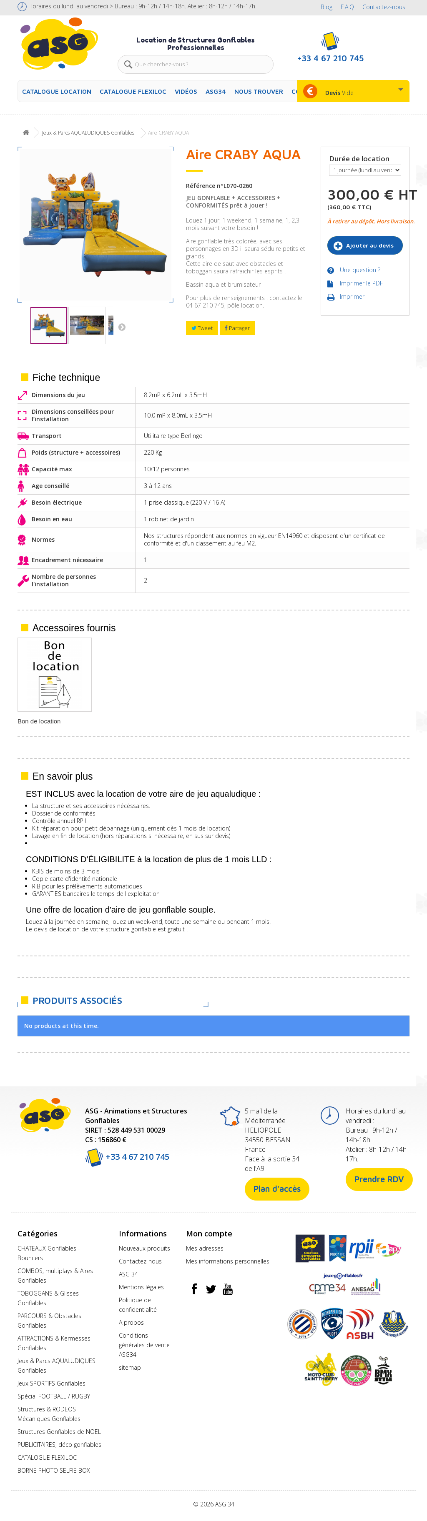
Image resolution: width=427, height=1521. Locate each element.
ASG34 (216, 91)
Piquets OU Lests (124, 721)
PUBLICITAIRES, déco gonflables (59, 1444)
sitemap (130, 1367)
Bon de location (286, 721)
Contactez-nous (383, 7)
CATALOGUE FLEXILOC (133, 91)
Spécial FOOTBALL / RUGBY (54, 1396)
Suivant (119, 327)
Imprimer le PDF (361, 284)
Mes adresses (205, 1248)
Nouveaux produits (144, 1248)
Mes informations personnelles (227, 1261)
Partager (237, 328)
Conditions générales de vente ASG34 (144, 1344)
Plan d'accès (277, 1188)
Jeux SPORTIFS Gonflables (51, 1383)
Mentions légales (141, 1287)
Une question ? (360, 271)
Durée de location (360, 159)
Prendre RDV (379, 1179)
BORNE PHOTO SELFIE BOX (54, 1470)
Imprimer (352, 298)
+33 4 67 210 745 (127, 1156)
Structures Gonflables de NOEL (59, 1432)
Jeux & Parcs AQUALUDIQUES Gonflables (88, 132)
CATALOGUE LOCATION (56, 91)
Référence (200, 186)
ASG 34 (128, 1274)
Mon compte (209, 1233)
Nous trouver (258, 91)
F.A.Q (347, 7)
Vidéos (186, 91)
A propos (131, 1322)
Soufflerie (196, 721)
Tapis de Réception (44, 721)
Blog (326, 7)
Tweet (202, 328)
